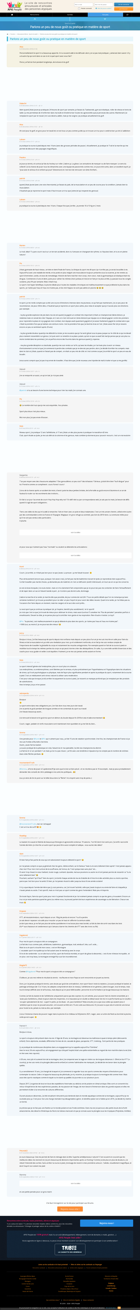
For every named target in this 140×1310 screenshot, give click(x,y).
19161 (41, 820)
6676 (38, 265)
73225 (39, 937)
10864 (37, 662)
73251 (39, 967)
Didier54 (22, 103)
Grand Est (28, 1289)
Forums (105, 14)
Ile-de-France (69, 1276)
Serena (22, 732)
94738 (37, 1028)
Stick (21, 426)
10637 (37, 477)
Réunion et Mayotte (111, 1276)
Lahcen (22, 139)
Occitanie (69, 1284)
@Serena (23, 769)
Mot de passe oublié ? (104, 8)
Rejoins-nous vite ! (70, 1209)
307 (41, 105)
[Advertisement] (70, 85)
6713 (38, 299)
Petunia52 (23, 1151)
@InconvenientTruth (27, 824)
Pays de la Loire (69, 1286)
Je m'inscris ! (124, 9)
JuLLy (21, 633)
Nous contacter (88, 1300)
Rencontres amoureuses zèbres (57, 1268)
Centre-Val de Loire (28, 1284)
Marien (22, 245)
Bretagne (28, 1281)
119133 (42, 1177)
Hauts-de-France (28, 1291)
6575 (38, 159)
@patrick (22, 390)
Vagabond (23, 935)
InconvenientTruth (26, 763)
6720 (38, 401)
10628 (37, 428)
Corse (28, 1286)
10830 (37, 635)
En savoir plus (111, 1308)
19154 (41, 765)
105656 (41, 1153)
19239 (41, 856)
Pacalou (22, 157)
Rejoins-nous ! (106, 1223)
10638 (37, 569)
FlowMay (22, 836)
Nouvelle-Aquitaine (69, 1281)
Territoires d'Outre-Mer (111, 1279)
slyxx (21, 854)
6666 (38, 247)
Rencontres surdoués (39, 1268)
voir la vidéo (75, 532)
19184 (41, 838)
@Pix (21, 621)
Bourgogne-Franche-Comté (27, 1279)
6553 (38, 141)
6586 (38, 180)
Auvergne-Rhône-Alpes (27, 1276)
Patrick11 (23, 1026)
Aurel (21, 566)
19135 (41, 695)
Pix (20, 263)
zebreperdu (24, 693)
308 (41, 127)
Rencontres (34, 14)
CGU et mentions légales (71, 1300)
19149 (41, 735)
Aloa (21, 47)
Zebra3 (22, 369)
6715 (38, 371)
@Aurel (36, 739)
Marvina (22, 1175)
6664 (38, 201)
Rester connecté (86, 8)
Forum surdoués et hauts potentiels (96, 1268)
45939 (41, 913)
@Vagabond (30, 971)
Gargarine (23, 475)
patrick (22, 178)
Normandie (69, 1279)
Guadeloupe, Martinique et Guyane (69, 1291)
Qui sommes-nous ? (53, 1300)
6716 (38, 386)
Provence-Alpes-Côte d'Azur (69, 1289)
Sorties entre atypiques (76, 1268)
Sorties (70, 14)
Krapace (22, 911)
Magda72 (23, 965)
